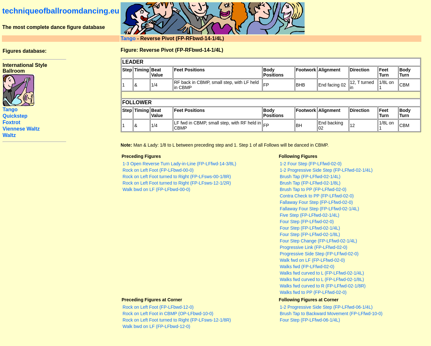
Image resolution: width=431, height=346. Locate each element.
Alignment (329, 69)
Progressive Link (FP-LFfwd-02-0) (313, 247)
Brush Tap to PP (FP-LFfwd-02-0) (313, 189)
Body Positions (273, 72)
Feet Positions (189, 69)
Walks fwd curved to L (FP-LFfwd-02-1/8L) (322, 279)
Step (127, 69)
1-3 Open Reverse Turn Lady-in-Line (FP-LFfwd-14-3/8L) (179, 163)
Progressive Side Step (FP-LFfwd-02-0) (319, 253)
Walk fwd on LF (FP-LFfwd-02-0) (312, 260)
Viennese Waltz (21, 129)
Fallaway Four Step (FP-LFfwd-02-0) (316, 202)
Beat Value (157, 72)
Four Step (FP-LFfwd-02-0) (307, 221)
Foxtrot (11, 122)
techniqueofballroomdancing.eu (60, 10)
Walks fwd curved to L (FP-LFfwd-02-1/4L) (322, 273)
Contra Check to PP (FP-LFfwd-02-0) (317, 195)
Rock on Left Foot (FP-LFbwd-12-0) (158, 307)
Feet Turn (384, 72)
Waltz (9, 135)
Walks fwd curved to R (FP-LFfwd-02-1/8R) (323, 285)
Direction (360, 69)
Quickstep (15, 116)
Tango (128, 38)
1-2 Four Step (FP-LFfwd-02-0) (311, 163)
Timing (141, 69)
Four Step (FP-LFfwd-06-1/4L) (310, 320)
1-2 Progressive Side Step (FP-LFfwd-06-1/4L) (326, 307)
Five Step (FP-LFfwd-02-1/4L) (309, 215)
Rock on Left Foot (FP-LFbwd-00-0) (158, 170)
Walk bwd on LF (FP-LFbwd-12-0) (156, 326)
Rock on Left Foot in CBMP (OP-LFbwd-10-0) (168, 313)
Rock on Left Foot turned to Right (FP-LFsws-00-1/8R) (177, 176)
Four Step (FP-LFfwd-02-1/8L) (310, 234)
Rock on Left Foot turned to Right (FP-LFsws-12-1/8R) (177, 320)
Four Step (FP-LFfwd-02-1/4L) (310, 228)
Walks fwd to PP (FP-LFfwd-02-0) (313, 292)
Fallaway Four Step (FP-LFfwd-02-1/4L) (319, 208)
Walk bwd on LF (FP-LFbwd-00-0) (156, 189)
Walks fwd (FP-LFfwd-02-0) (307, 266)
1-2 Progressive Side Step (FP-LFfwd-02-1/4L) (326, 170)
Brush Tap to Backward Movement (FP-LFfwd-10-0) (331, 313)
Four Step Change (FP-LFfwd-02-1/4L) (318, 240)
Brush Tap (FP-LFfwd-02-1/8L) (310, 183)
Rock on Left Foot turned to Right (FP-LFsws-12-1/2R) (177, 183)
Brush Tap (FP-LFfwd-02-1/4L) (310, 176)
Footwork (306, 69)
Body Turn (405, 72)
